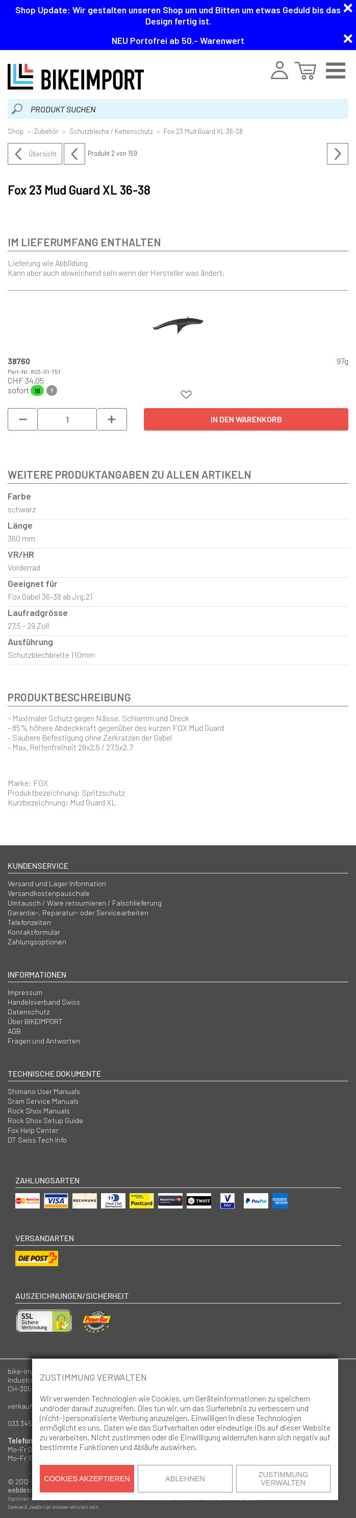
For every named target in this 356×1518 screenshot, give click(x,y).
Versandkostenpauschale (49, 893)
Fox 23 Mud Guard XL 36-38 (203, 131)
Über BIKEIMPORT (35, 1021)
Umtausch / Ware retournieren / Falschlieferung (85, 902)
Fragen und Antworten (44, 1040)
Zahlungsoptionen (37, 941)
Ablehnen (185, 1479)
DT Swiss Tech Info (37, 1139)
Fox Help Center (33, 1130)
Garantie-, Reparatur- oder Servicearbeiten (78, 912)
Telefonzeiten (29, 922)
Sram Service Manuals (43, 1101)
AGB (14, 1031)
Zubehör (46, 131)
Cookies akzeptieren (87, 1479)
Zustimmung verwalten (284, 1478)
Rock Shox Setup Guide (45, 1120)
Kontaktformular (34, 932)
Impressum (25, 992)
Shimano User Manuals (44, 1091)
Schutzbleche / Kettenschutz (111, 131)
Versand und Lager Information (57, 883)
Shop (15, 131)
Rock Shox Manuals (39, 1110)
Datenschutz (28, 1011)
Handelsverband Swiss (44, 1002)
